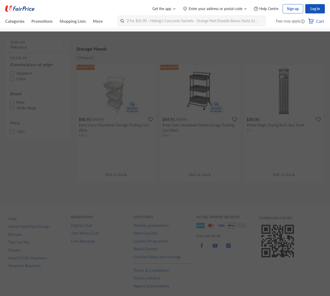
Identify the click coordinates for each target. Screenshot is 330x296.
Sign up (293, 8)
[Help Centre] (266, 8)
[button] (303, 21)
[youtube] (215, 248)
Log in (315, 8)
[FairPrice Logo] (20, 9)
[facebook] (201, 248)
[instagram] (228, 248)
